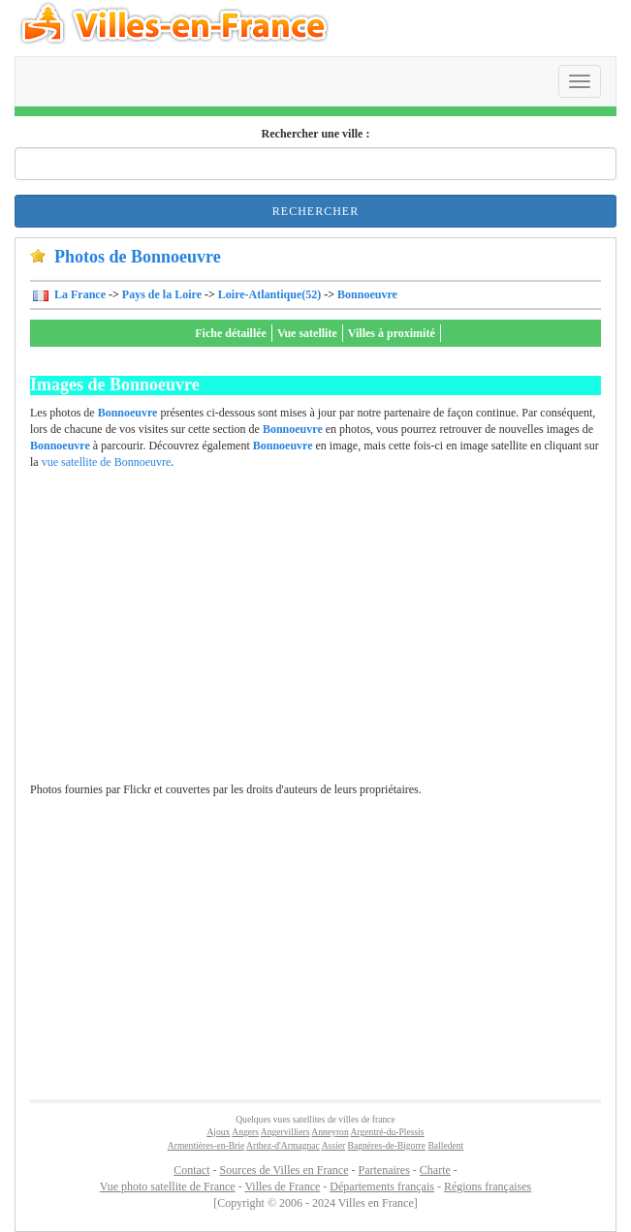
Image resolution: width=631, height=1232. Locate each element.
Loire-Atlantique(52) (269, 294)
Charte (435, 1170)
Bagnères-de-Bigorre (387, 1145)
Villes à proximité (391, 333)
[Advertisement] (321, 635)
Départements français (382, 1186)
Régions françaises (487, 1186)
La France (78, 294)
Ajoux (218, 1131)
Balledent (445, 1145)
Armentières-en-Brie (206, 1145)
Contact (191, 1170)
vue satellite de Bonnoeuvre (107, 462)
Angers (245, 1131)
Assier (334, 1145)
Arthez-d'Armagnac (283, 1145)
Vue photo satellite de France (168, 1186)
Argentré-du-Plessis (388, 1131)
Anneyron (329, 1131)
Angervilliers (285, 1131)
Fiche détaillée (231, 333)
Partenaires (384, 1170)
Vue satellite (307, 333)
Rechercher (315, 211)
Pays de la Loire (162, 294)
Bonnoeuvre (367, 294)
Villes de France (282, 1186)
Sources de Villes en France (283, 1170)
